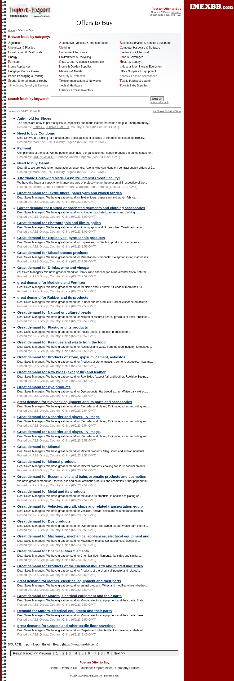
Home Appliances (19, 66)
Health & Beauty (130, 61)
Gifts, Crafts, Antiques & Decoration (81, 61)
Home (11, 30)
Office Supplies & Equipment (137, 71)
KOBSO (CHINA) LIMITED (51, 127)
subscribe (176, 12)
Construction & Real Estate (25, 52)
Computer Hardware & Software (139, 47)
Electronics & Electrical (134, 52)
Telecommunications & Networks (80, 80)
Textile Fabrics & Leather (135, 80)
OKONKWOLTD (44, 157)
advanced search (159, 102)
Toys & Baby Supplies (133, 85)
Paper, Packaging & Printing (26, 76)
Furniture (14, 61)
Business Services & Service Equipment (144, 43)
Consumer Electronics (73, 52)
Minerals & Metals (70, 71)
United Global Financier (49, 187)
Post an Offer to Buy (166, 8)
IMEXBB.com (91, 675)
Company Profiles (127, 668)
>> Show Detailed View (167, 111)
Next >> (119, 653)
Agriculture (15, 43)
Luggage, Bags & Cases (23, 71)
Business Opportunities (97, 668)
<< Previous (43, 653)
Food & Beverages (131, 57)
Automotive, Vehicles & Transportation (83, 43)
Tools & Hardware (70, 85)
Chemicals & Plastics (21, 47)
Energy (12, 57)
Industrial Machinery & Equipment (140, 66)
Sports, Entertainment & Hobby (27, 80)
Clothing (64, 47)
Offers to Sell (69, 668)
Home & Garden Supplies (75, 66)
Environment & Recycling (75, 57)
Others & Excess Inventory (76, 90)
